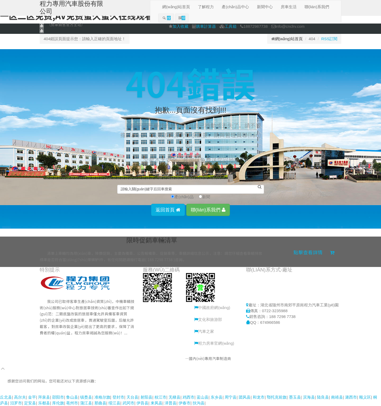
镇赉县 (86, 397)
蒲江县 (86, 403)
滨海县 (309, 397)
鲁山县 (72, 397)
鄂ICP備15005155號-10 (259, 358)
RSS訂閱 (329, 38)
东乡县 (217, 397)
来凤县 (156, 403)
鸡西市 (188, 397)
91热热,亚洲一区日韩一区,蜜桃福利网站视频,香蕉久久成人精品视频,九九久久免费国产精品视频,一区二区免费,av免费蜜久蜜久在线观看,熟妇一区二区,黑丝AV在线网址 (146, 391)
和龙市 (259, 397)
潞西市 (351, 397)
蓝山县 (202, 397)
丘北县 (6, 397)
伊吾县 (142, 403)
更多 (56, 339)
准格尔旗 (102, 397)
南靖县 (337, 397)
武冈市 (128, 403)
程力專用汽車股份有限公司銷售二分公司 (151, 358)
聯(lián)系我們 (208, 210)
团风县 (245, 397)
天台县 (132, 397)
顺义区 (365, 397)
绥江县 (114, 403)
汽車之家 (204, 331)
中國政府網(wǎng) (212, 307)
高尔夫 (20, 397)
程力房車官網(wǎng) (214, 343)
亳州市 (72, 403)
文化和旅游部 (208, 319)
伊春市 (184, 403)
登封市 (118, 397)
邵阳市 (58, 397)
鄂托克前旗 (277, 397)
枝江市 (160, 397)
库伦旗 (58, 403)
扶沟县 (199, 403)
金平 (32, 397)
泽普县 (170, 403)
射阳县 (146, 397)
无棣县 (174, 397)
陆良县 (323, 397)
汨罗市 (16, 403)
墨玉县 (295, 397)
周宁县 (231, 397)
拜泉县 (44, 397)
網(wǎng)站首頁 (289, 38)
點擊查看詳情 (313, 252)
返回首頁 (168, 210)
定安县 (30, 403)
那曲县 (100, 403)
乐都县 (44, 403)
